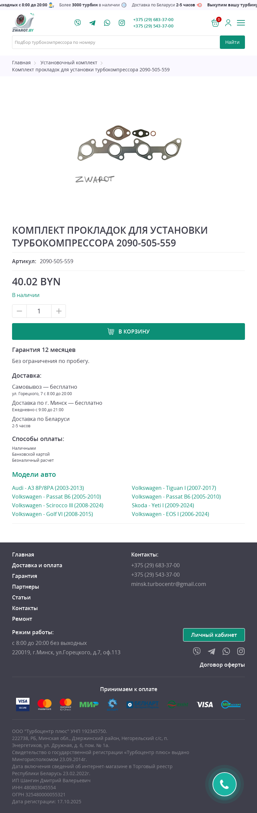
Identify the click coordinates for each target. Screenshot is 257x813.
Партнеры (25, 586)
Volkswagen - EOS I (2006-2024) (170, 514)
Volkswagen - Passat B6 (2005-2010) (56, 496)
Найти (232, 42)
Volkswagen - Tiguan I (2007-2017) (174, 488)
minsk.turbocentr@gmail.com (168, 584)
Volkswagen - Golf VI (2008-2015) (52, 514)
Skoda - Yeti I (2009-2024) (163, 505)
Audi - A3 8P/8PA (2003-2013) (48, 488)
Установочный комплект (68, 62)
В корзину (134, 331)
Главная (21, 62)
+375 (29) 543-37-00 (153, 26)
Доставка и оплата (37, 565)
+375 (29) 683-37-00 (153, 19)
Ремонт (22, 618)
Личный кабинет (214, 635)
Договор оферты (222, 664)
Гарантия (24, 576)
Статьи (21, 597)
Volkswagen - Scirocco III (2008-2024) (57, 505)
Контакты (25, 608)
